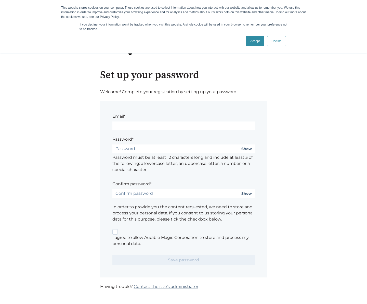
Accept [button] (255, 41)
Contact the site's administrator (166, 286)
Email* (118, 116)
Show (246, 149)
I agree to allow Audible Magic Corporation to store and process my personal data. (180, 240)
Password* (123, 139)
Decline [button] (276, 41)
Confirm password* (131, 183)
